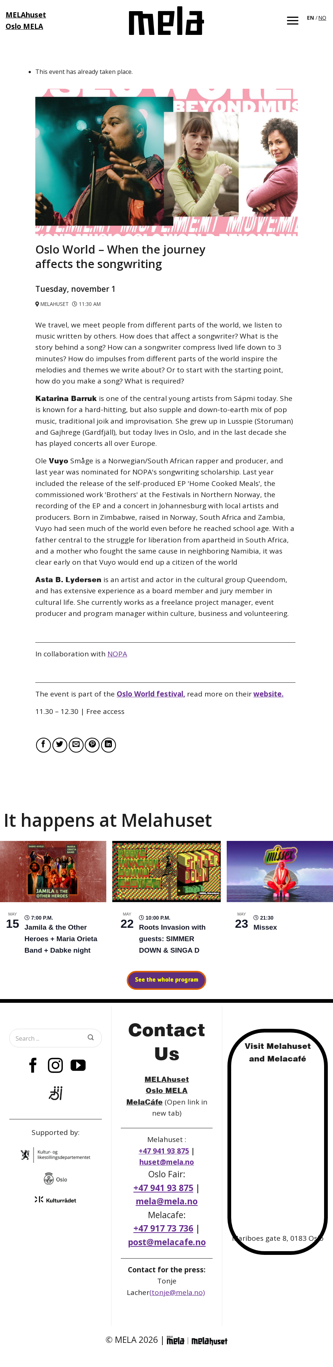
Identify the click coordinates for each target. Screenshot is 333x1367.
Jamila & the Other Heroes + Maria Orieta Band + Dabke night (61, 938)
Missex (265, 927)
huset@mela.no (166, 1162)
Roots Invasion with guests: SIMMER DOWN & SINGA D (172, 938)
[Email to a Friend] (76, 745)
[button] (293, 21)
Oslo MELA (167, 1090)
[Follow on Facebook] (33, 1066)
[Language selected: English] (317, 17)
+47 (163, 1228)
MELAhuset (167, 1079)
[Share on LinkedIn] (108, 745)
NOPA (117, 654)
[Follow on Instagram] (55, 1066)
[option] (322, 17)
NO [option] (322, 17)
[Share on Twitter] (59, 745)
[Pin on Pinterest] (92, 745)
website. (268, 694)
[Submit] (90, 1038)
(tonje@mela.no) (177, 1292)
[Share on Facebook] (43, 745)
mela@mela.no (167, 1201)
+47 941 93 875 (164, 1151)
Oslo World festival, (151, 694)
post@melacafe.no (167, 1242)
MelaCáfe (144, 1101)
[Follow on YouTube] (78, 1066)
